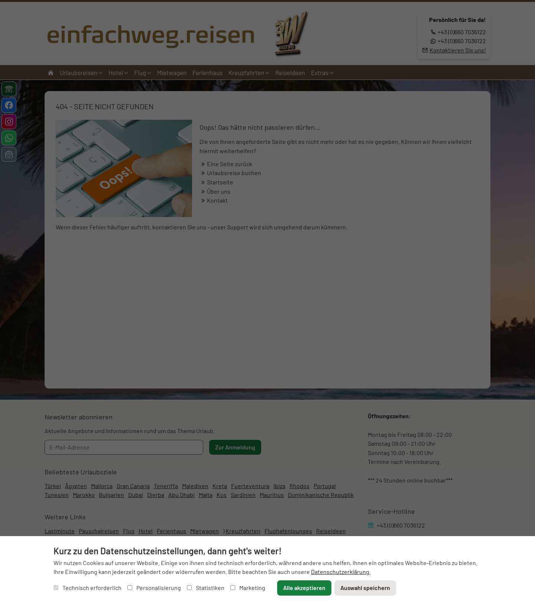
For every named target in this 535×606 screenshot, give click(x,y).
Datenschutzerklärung (340, 571)
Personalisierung (154, 587)
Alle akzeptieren (304, 587)
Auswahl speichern (365, 587)
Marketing (247, 587)
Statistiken (205, 587)
